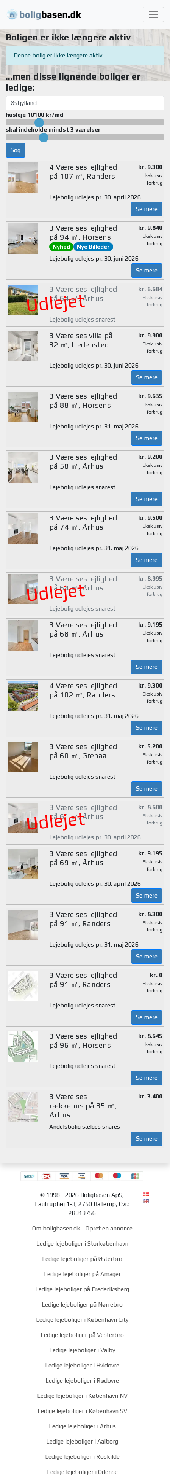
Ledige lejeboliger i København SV (82, 1411)
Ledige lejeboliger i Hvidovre (82, 1365)
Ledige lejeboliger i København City (82, 1319)
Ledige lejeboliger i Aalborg (82, 1441)
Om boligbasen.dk (56, 1228)
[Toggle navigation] (153, 14)
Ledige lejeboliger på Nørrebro (82, 1304)
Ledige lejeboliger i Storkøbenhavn (82, 1243)
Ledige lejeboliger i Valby (82, 1350)
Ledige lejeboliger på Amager (82, 1274)
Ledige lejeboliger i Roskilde (82, 1456)
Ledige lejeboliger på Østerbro (82, 1258)
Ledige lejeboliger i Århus (82, 1426)
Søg (15, 150)
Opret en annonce (109, 1228)
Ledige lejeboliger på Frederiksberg (82, 1289)
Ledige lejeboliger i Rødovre (82, 1380)
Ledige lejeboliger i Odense (82, 1471)
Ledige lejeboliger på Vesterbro (82, 1335)
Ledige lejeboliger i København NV (82, 1395)
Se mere (147, 209)
